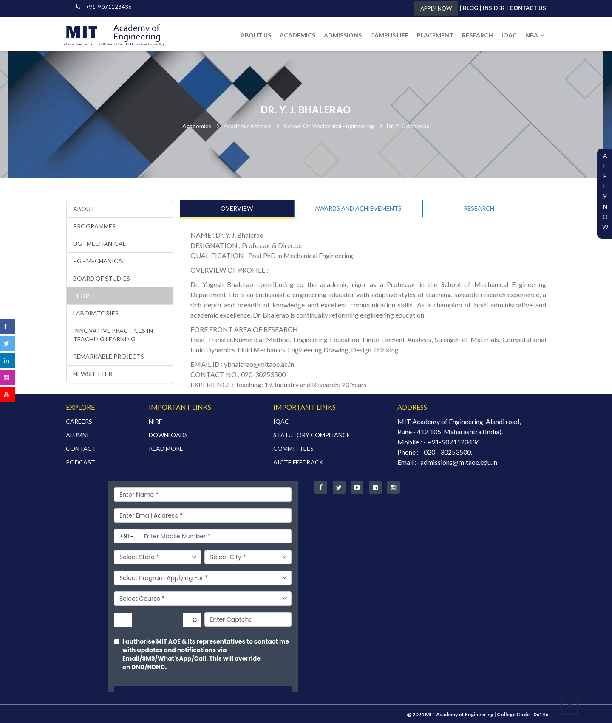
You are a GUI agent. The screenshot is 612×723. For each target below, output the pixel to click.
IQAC (509, 35)
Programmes (94, 226)
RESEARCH (477, 35)
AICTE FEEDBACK (298, 461)
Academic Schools (248, 126)
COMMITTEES (293, 447)
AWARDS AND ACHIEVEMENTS (358, 208)
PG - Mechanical (99, 261)
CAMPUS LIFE (389, 35)
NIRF (155, 420)
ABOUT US (256, 35)
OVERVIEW (237, 208)
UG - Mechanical (99, 244)
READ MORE (166, 447)
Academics (196, 126)
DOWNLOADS (168, 434)
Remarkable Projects (108, 356)
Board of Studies (101, 278)
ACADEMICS (297, 35)
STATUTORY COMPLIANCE (311, 434)
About (84, 209)
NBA (534, 35)
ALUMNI (77, 434)
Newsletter (92, 374)
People (84, 296)
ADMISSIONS (343, 35)
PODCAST (80, 461)
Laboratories (96, 313)
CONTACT (81, 447)
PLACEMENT (435, 35)
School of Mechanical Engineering (329, 126)
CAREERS (79, 420)
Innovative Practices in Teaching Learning (113, 335)
